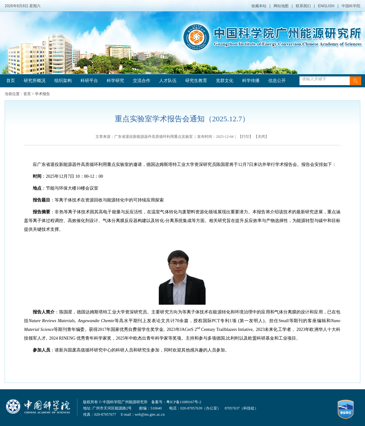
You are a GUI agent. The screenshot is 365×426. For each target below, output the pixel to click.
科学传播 (251, 80)
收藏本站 (258, 6)
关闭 (261, 136)
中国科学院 (351, 6)
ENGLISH (326, 6)
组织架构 (63, 80)
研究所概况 (35, 80)
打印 (245, 136)
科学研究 (115, 80)
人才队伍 (168, 80)
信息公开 (277, 80)
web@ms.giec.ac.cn (150, 414)
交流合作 (141, 80)
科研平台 (89, 80)
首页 (10, 80)
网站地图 (281, 6)
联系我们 (303, 6)
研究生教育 (196, 80)
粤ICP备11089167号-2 (183, 402)
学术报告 (42, 94)
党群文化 (224, 80)
